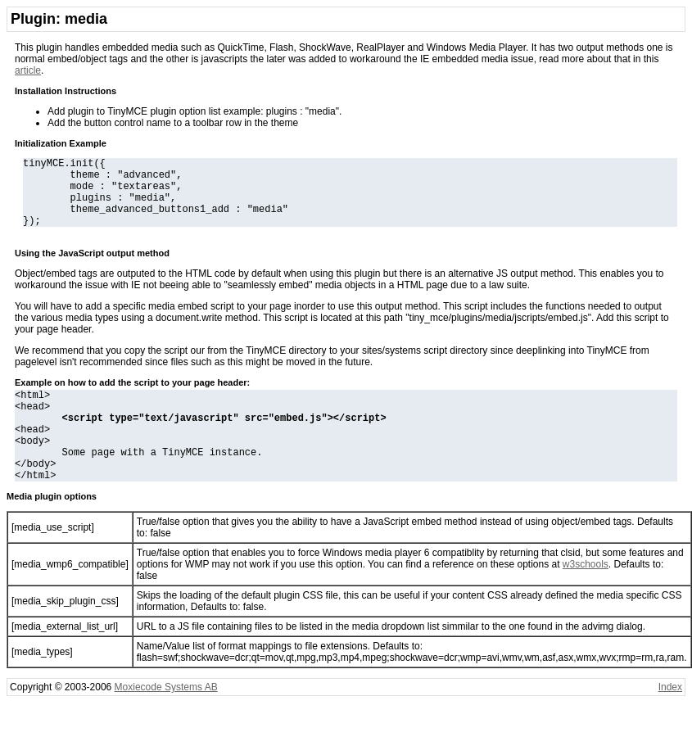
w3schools (585, 598)
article (28, 70)
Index (670, 721)
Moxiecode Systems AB (166, 721)
